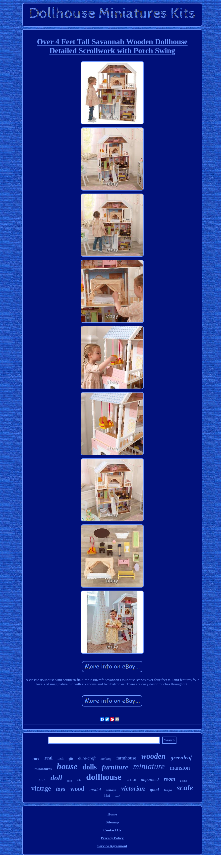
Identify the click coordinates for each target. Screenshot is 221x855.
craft (117, 796)
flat (107, 795)
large (168, 790)
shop (69, 780)
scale (185, 787)
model (95, 789)
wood (77, 788)
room (169, 779)
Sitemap (112, 822)
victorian (133, 788)
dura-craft (87, 758)
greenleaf (181, 757)
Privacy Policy (112, 838)
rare (36, 758)
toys (60, 789)
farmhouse (126, 757)
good (154, 789)
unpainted (150, 779)
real (48, 757)
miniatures (43, 769)
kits (79, 780)
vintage (41, 788)
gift (70, 758)
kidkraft (131, 780)
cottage (111, 790)
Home (112, 814)
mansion (180, 767)
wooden (153, 756)
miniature (149, 766)
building (106, 758)
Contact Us (112, 830)
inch (60, 758)
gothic (183, 780)
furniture (115, 767)
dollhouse (103, 777)
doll (56, 778)
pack (42, 779)
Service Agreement (112, 846)
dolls (89, 767)
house (67, 766)
